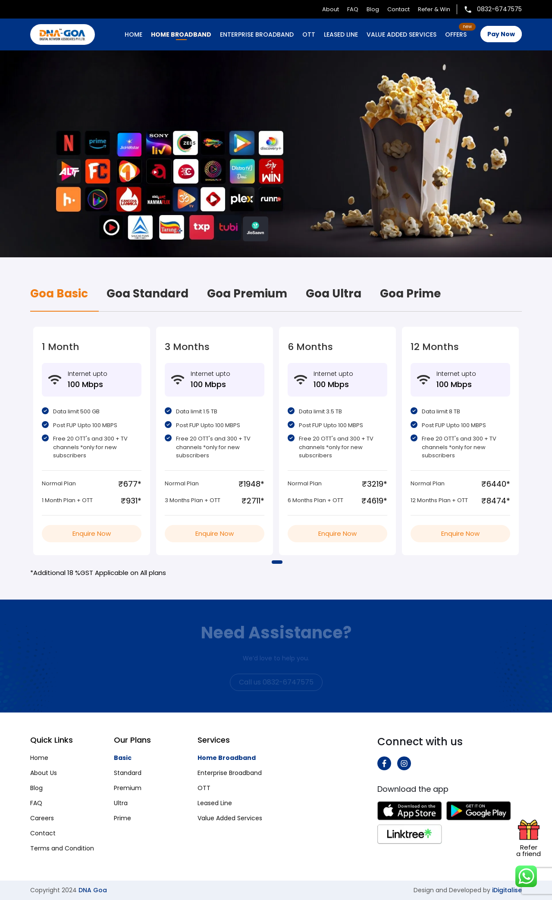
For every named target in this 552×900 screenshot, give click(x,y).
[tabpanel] (91, 441)
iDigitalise (507, 890)
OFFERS (456, 34)
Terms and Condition (62, 848)
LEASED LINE (341, 34)
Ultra (121, 803)
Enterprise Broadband (230, 773)
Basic (123, 757)
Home (133, 34)
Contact (398, 9)
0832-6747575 (493, 9)
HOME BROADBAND (181, 34)
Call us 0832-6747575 (276, 682)
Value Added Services (230, 818)
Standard (127, 773)
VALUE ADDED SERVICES (401, 34)
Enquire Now (91, 533)
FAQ (352, 9)
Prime (122, 818)
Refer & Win (434, 9)
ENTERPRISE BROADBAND (257, 34)
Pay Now (501, 34)
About (330, 9)
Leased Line (215, 803)
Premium (127, 788)
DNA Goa (92, 890)
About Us (43, 773)
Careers (42, 818)
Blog (373, 9)
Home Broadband (227, 757)
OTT (308, 34)
